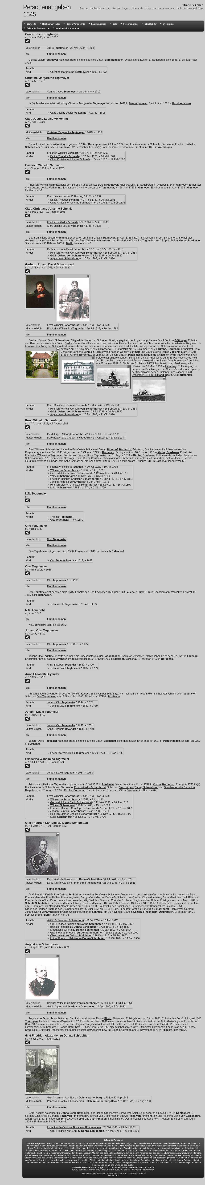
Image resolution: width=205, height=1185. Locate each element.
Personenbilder (130, 24)
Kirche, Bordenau (189, 240)
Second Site (118, 1173)
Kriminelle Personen (66, 28)
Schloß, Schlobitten (37, 903)
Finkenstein (41, 1121)
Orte (115, 24)
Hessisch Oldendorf (112, 551)
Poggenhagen (42, 595)
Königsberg (183, 1113)
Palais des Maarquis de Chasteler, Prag (152, 354)
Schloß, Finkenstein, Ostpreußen (153, 911)
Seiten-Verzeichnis (75, 24)
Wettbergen (165, 147)
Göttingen (181, 340)
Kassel (85, 693)
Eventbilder (168, 24)
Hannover (64, 147)
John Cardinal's (107, 1173)
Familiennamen (98, 24)
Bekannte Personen (36, 28)
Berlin (69, 243)
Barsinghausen (114, 59)
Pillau (107, 1018)
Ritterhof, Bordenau (119, 449)
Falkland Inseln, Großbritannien (172, 375)
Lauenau (131, 592)
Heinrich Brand (89, 1167)
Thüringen (31, 1021)
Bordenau (106, 349)
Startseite (31, 24)
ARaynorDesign (113, 1175)
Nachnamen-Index (51, 24)
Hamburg (170, 366)
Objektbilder (150, 24)
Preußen (101, 1118)
